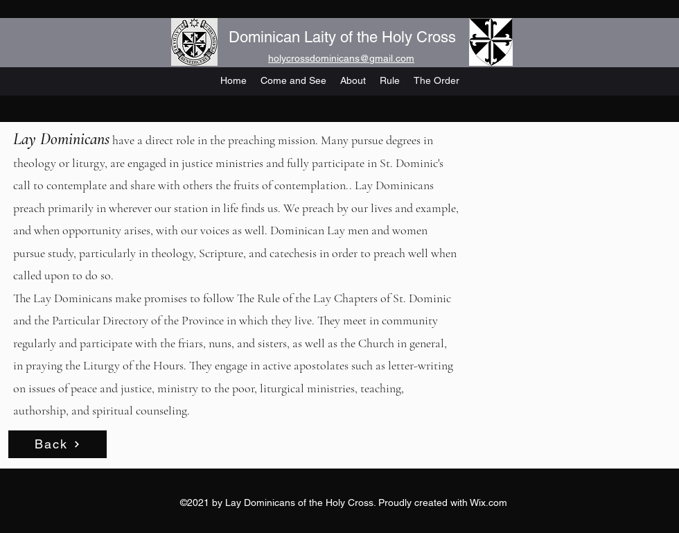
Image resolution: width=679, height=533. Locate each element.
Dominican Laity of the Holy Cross (342, 37)
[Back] (57, 444)
